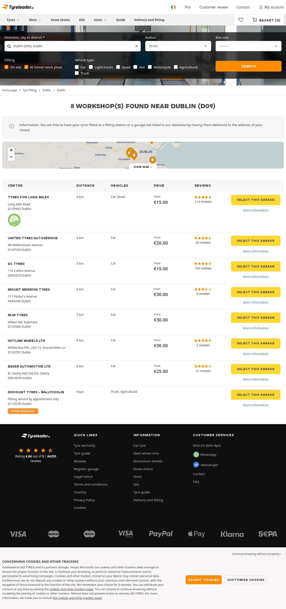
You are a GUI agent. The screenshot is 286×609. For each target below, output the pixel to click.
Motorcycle (162, 67)
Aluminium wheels (147, 461)
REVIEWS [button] (203, 186)
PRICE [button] (159, 186)
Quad (126, 67)
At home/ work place (46, 67)
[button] (11, 150)
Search (248, 66)
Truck (85, 73)
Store (100, 20)
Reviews (80, 461)
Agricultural (188, 67)
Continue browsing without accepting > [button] (257, 554)
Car (83, 67)
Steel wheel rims (146, 453)
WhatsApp (204, 454)
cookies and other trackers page (71, 589)
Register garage (86, 469)
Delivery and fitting (149, 20)
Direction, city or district (23, 37)
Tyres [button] (13, 20)
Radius (150, 37)
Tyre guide (82, 453)
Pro (188, 7)
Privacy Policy (84, 500)
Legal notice (83, 476)
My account (271, 7)
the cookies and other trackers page (77, 598)
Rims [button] (35, 20)
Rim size (222, 37)
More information (256, 210)
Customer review (214, 7)
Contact (243, 7)
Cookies (80, 507)
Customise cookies (246, 580)
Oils (82, 20)
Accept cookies (203, 580)
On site (15, 67)
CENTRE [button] (15, 186)
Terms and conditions (90, 484)
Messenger (205, 464)
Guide (120, 20)
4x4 (142, 67)
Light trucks (104, 67)
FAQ (196, 481)
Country (80, 492)
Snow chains (60, 20)
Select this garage (256, 199)
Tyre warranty (84, 445)
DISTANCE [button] (85, 186)
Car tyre (139, 445)
